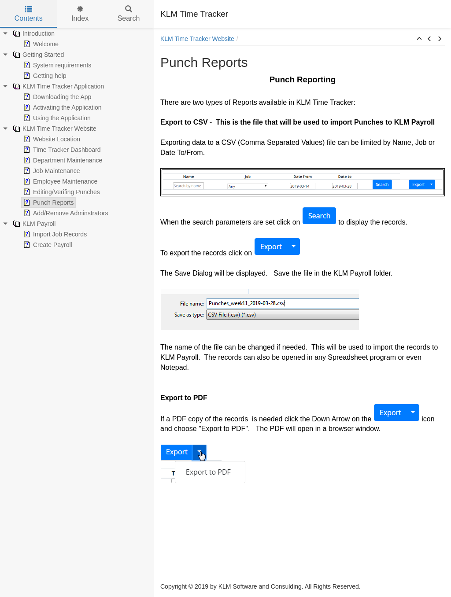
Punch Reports (48, 202)
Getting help (44, 75)
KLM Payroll (33, 223)
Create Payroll (47, 245)
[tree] (77, 139)
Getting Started (37, 54)
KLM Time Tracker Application (57, 86)
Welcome (40, 44)
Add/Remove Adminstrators (65, 213)
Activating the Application (62, 107)
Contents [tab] (29, 14)
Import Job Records (54, 234)
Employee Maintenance (59, 181)
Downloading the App (56, 97)
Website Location (51, 139)
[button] (419, 39)
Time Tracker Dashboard (61, 149)
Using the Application (56, 118)
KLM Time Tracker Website (53, 128)
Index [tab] (80, 14)
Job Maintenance (51, 171)
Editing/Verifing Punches (61, 192)
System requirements (56, 65)
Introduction (33, 33)
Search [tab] (129, 14)
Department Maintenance (62, 160)
